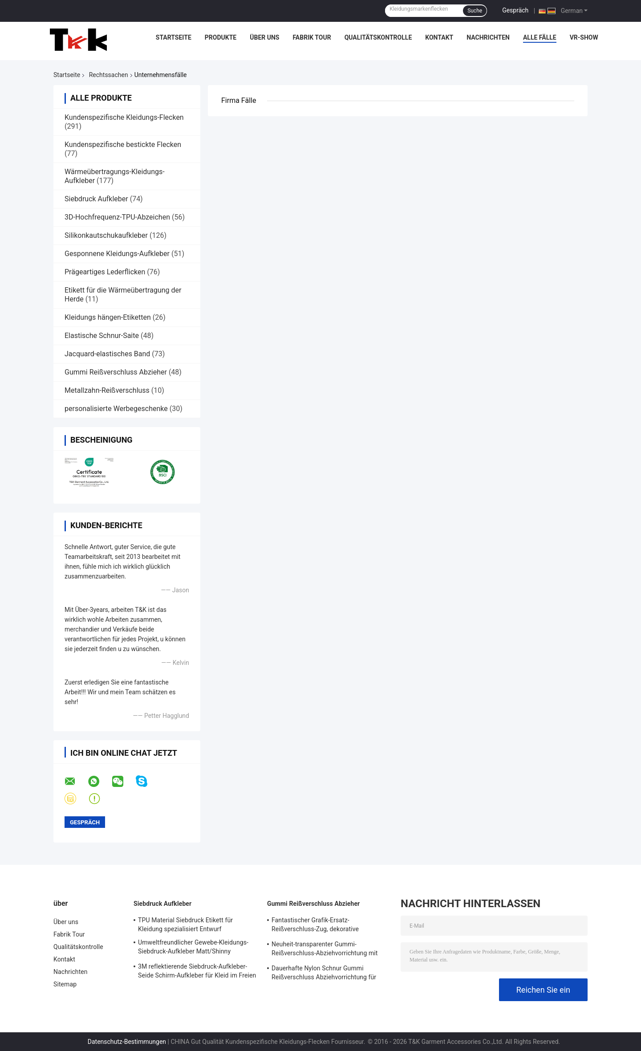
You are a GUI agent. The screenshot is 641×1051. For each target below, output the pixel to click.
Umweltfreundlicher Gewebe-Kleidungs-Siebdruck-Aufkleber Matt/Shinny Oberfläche (193, 948)
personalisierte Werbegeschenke (116, 408)
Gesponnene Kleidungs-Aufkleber (117, 253)
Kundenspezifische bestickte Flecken (123, 144)
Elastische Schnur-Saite (102, 335)
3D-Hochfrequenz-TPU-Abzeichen (117, 217)
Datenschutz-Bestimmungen (127, 1041)
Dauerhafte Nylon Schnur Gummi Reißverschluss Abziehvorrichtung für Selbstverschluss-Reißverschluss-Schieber (331, 974)
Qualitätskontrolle (378, 37)
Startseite (173, 37)
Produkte (220, 37)
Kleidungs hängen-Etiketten (108, 317)
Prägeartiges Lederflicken (105, 272)
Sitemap (65, 984)
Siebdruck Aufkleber (96, 199)
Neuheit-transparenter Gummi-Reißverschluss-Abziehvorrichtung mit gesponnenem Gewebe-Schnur (325, 950)
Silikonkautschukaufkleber (106, 235)
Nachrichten (488, 37)
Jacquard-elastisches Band (107, 354)
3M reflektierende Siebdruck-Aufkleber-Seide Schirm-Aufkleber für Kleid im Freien (197, 971)
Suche (474, 11)
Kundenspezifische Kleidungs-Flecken (124, 117)
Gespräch (515, 10)
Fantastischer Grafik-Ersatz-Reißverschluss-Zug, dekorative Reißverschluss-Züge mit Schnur (317, 926)
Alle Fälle (539, 37)
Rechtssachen (108, 74)
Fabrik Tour (311, 37)
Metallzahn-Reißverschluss (107, 390)
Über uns (264, 37)
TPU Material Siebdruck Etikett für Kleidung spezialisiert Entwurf (185, 925)
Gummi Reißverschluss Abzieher (116, 372)
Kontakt (439, 37)
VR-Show (584, 37)
